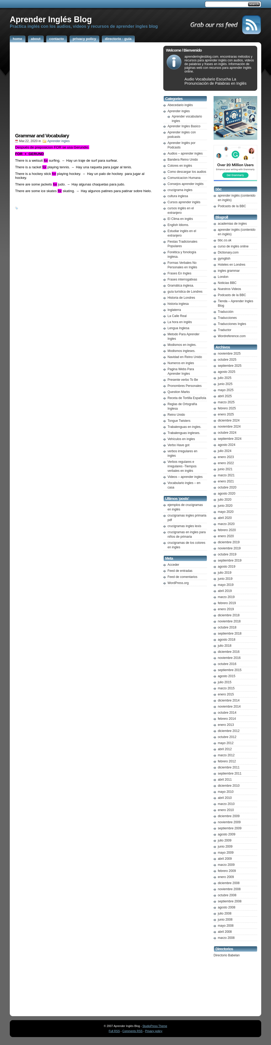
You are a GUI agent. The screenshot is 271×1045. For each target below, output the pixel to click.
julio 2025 (224, 378)
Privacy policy (153, 1031)
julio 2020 (224, 499)
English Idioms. (178, 225)
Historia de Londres (181, 298)
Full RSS (114, 1031)
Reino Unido (176, 415)
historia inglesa (178, 304)
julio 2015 (224, 682)
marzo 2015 (226, 688)
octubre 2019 (227, 554)
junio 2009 (225, 846)
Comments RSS (132, 1031)
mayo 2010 (225, 792)
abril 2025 (225, 396)
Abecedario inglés (180, 105)
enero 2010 (226, 810)
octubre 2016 (227, 664)
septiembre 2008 (229, 901)
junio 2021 (225, 469)
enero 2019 (226, 609)
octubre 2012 (227, 737)
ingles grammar (229, 271)
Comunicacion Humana (184, 178)
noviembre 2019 (229, 548)
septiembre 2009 (229, 828)
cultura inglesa (178, 196)
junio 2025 (225, 384)
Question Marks (179, 392)
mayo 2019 (225, 585)
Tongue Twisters (179, 421)
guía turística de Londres (185, 291)
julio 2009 (224, 840)
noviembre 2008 (229, 889)
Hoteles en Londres (231, 264)
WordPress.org (178, 583)
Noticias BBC (227, 283)
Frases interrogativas (182, 279)
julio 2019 (224, 572)
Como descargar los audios (187, 172)
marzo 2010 (226, 804)
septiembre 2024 (229, 439)
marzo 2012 (226, 755)
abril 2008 (225, 932)
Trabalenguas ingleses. (184, 433)
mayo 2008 (225, 926)
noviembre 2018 (229, 621)
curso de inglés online (233, 246)
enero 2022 (226, 463)
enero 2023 (226, 457)
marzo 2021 (226, 475)
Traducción (225, 312)
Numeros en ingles (181, 363)
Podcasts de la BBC (232, 206)
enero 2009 (226, 877)
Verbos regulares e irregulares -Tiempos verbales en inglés (182, 466)
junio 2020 (225, 506)
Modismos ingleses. (181, 351)
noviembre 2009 (229, 822)
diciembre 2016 (229, 652)
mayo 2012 (225, 743)
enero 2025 (226, 414)
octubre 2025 (227, 359)
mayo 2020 (225, 512)
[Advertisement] (85, 89)
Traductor (224, 330)
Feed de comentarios (182, 577)
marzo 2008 (226, 938)
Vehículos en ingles (181, 439)
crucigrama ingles (180, 190)
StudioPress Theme (154, 1026)
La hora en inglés (180, 322)
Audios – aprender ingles (185, 153)
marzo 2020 (226, 524)
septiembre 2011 (229, 773)
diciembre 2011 (229, 767)
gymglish (224, 258)
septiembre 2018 (229, 633)
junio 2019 (225, 579)
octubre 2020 (227, 487)
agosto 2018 (226, 639)
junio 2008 (225, 919)
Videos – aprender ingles (185, 477)
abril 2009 (225, 859)
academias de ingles (232, 223)
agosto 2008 (226, 907)
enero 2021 (226, 481)
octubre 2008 (227, 895)
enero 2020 (226, 536)
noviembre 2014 (229, 706)
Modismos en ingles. (182, 345)
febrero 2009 (227, 871)
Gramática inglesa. (181, 285)
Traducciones (227, 318)
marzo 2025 (226, 402)
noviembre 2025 (229, 353)
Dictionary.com (228, 252)
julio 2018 (224, 646)
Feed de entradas (180, 571)
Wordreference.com (232, 336)
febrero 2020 (227, 530)
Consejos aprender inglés (186, 184)
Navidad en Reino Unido (185, 357)
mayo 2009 (225, 852)
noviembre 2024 (229, 426)
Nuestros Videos (229, 289)
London (223, 277)
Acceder (173, 565)
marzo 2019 (226, 597)
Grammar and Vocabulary (42, 135)
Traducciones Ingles (232, 324)
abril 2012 (225, 749)
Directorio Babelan (227, 955)
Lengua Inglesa (178, 328)
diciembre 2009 (229, 816)
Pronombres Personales (185, 386)
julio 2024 (224, 451)
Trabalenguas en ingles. (184, 427)
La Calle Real (177, 316)
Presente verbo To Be (183, 380)
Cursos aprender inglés (184, 202)
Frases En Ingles (179, 273)
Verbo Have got (178, 445)
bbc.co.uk (224, 240)
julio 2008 (224, 913)
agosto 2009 (226, 834)
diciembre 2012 (229, 731)
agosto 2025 (226, 372)
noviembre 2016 (229, 658)
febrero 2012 (227, 761)
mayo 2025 (225, 390)
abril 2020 (225, 518)
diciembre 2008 (229, 883)
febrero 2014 (227, 719)
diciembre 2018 (229, 615)
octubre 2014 (227, 712)
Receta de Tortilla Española (187, 398)
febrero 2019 (227, 603)
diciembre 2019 (229, 542)
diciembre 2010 (229, 786)
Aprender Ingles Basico (184, 126)
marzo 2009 (226, 865)
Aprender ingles (58, 141)
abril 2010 (225, 798)
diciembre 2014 (229, 700)
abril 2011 (225, 779)
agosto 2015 (226, 676)
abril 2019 (225, 591)
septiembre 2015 (229, 670)
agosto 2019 (226, 566)
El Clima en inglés (180, 219)
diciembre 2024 (229, 420)
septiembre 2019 (229, 560)
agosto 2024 (226, 445)
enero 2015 (226, 694)
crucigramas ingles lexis (184, 526)
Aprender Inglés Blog (51, 19)
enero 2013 (226, 725)
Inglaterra (174, 310)
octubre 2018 (227, 627)
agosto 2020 (226, 493)
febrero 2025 (227, 408)
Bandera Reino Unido (183, 159)
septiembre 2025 (229, 366)
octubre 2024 (227, 433)
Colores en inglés (180, 166)
